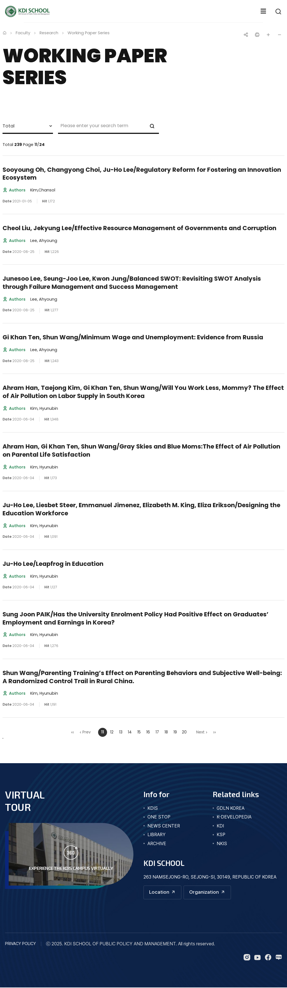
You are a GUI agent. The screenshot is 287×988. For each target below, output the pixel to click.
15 (139, 732)
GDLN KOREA (230, 808)
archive (156, 843)
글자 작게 (279, 35)
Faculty (23, 33)
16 (148, 732)
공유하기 (246, 35)
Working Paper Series (89, 33)
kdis (152, 808)
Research (49, 33)
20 (184, 732)
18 (166, 732)
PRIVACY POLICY (20, 944)
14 (130, 732)
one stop (158, 817)
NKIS (222, 843)
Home (4, 32)
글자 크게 (268, 35)
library (156, 834)
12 (112, 732)
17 (157, 732)
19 (175, 732)
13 (120, 732)
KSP (221, 834)
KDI (220, 826)
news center (163, 826)
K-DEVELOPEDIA (234, 817)
